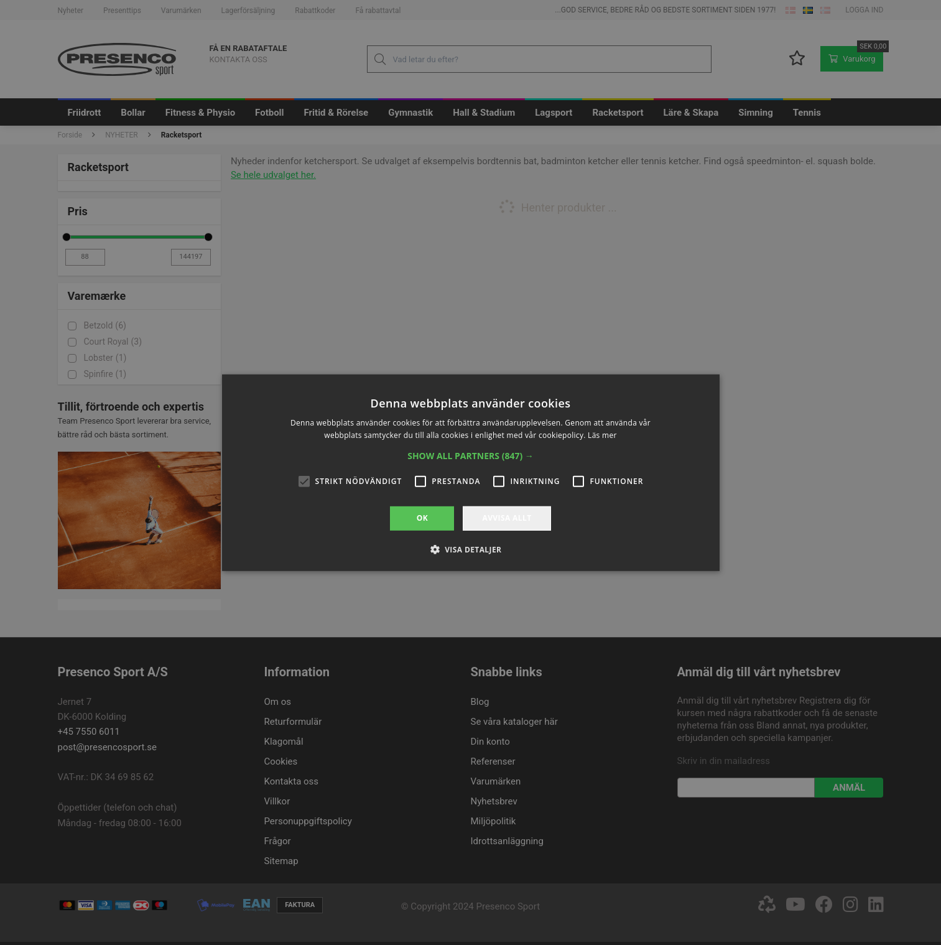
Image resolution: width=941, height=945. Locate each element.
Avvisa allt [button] (506, 518)
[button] (470, 456)
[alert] (470, 472)
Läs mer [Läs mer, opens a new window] (602, 435)
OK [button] (422, 518)
